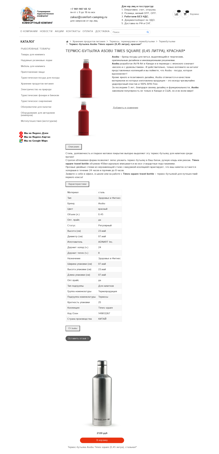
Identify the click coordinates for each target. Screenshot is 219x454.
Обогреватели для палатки (36, 107)
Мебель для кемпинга (33, 66)
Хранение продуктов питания (89, 41)
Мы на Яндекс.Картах (34, 137)
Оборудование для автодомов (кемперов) (38, 114)
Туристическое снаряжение (36, 101)
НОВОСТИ (46, 31)
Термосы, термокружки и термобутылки (132, 41)
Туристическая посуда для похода (40, 78)
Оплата (88, 31)
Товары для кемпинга (33, 54)
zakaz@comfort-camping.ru (88, 17)
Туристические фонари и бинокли (40, 95)
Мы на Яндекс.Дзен (33, 133)
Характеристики (77, 184)
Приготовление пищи (33, 72)
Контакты (73, 31)
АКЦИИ (59, 31)
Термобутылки (167, 41)
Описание (73, 146)
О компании (28, 31)
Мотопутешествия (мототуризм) (39, 121)
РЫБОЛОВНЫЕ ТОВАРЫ (35, 49)
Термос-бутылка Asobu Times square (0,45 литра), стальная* (102, 447)
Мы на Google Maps (33, 141)
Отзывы (72, 328)
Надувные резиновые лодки (36, 60)
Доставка (102, 31)
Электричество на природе (36, 89)
